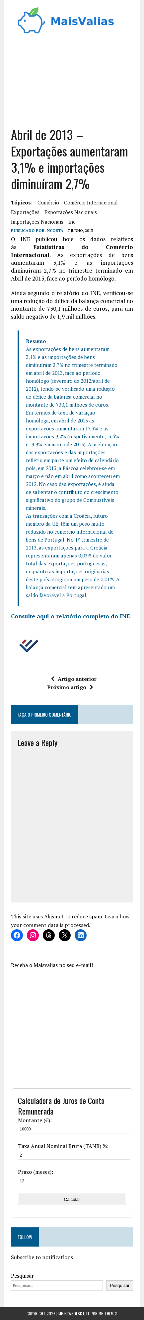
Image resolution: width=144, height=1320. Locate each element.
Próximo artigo (70, 687)
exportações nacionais (70, 212)
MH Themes (108, 1313)
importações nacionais (37, 221)
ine (72, 221)
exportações (25, 212)
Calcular (72, 1199)
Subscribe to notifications (42, 1257)
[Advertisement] (72, 83)
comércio (48, 202)
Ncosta (55, 230)
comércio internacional (91, 202)
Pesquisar (22, 1275)
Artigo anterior (74, 678)
